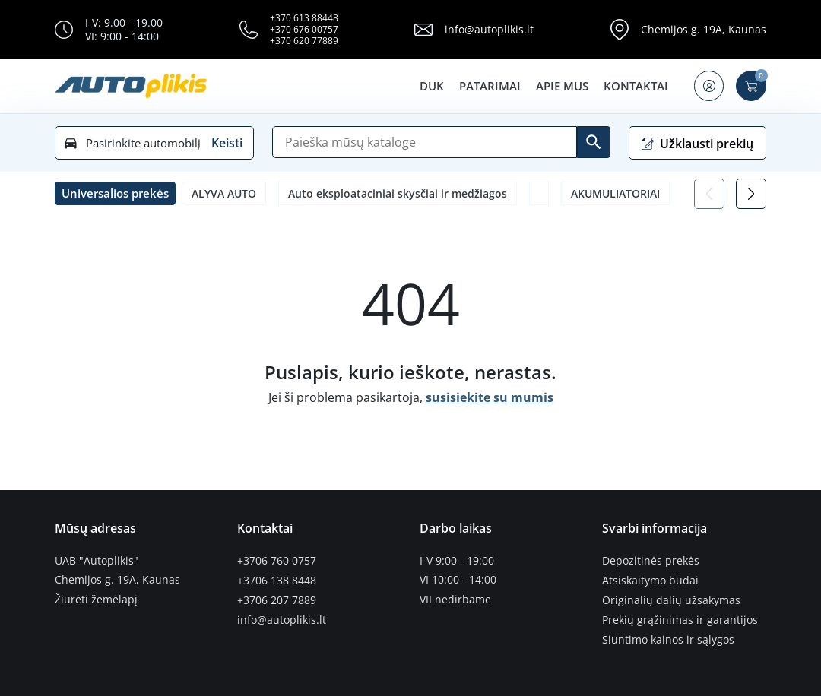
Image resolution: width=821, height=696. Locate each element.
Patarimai (489, 85)
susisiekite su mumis (489, 397)
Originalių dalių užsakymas (671, 599)
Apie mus (561, 85)
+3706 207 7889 (276, 599)
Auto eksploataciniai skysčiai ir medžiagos (397, 193)
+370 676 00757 (304, 29)
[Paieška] (424, 142)
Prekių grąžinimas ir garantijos (680, 618)
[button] (708, 86)
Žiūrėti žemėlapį (96, 599)
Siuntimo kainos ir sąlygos (668, 638)
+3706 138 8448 (276, 580)
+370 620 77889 (304, 40)
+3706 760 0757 (276, 561)
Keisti (226, 142)
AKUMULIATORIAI (615, 193)
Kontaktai (635, 85)
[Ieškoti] (593, 142)
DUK (431, 85)
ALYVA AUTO (224, 193)
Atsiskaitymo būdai (650, 580)
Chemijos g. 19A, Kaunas (703, 29)
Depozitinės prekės (650, 561)
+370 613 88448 (304, 17)
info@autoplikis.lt (489, 29)
